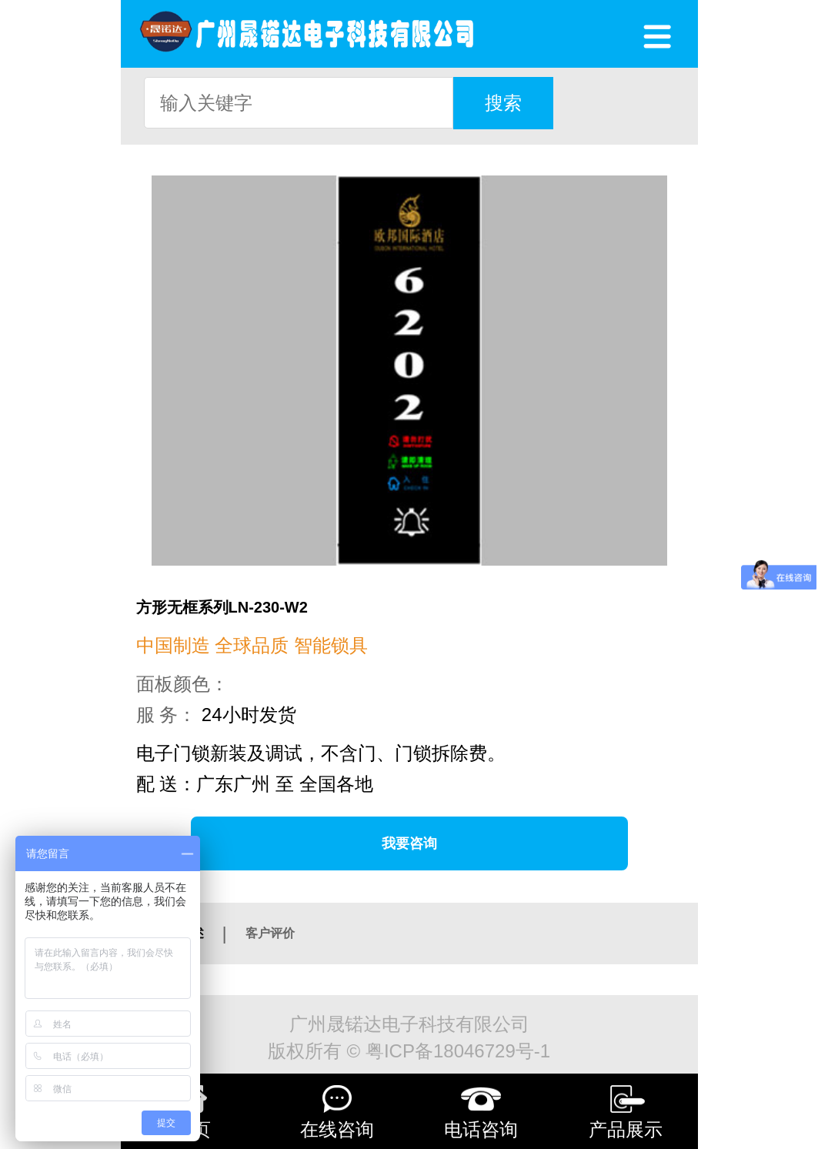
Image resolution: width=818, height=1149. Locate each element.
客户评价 (270, 933)
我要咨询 (409, 843)
